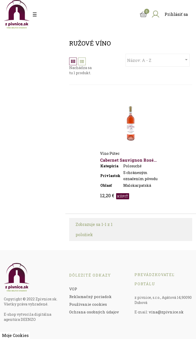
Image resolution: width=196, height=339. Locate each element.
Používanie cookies (88, 304)
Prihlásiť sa (176, 14)
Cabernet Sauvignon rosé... (128, 160)
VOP (73, 288)
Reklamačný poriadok (90, 296)
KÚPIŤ (122, 196)
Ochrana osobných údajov (94, 311)
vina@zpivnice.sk (166, 311)
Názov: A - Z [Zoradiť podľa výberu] (158, 60)
